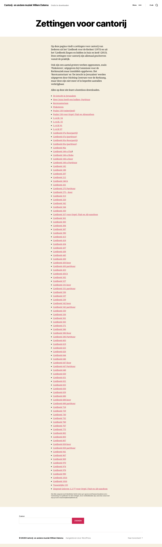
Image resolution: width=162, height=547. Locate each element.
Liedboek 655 (60, 385)
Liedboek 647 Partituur (65, 366)
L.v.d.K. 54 (58, 118)
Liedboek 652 (60, 381)
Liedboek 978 (60, 470)
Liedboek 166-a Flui (63, 151)
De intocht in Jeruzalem (65, 96)
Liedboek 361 (60, 218)
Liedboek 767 (60, 425)
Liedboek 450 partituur (65, 266)
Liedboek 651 (60, 377)
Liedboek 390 (60, 233)
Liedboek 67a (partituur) (65, 136)
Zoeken (22, 519)
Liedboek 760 (60, 422)
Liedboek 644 (60, 355)
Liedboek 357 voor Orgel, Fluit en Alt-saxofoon (77, 214)
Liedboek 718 (60, 407)
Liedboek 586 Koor (62, 333)
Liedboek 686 (60, 396)
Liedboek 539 (60, 299)
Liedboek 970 (60, 463)
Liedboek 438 (60, 251)
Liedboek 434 (60, 244)
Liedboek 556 (60, 314)
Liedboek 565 (60, 322)
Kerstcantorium (61, 103)
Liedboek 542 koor (62, 303)
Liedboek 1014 (60, 477)
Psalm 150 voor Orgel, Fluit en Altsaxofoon (75, 114)
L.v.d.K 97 (58, 129)
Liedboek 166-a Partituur (66, 162)
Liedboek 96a (60, 147)
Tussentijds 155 (61, 485)
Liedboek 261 (60, 185)
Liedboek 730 (60, 414)
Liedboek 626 (60, 351)
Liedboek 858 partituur (65, 448)
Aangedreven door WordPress (79, 541)
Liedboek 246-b (61, 181)
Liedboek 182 (60, 166)
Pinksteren (58, 107)
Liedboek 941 (60, 451)
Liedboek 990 (60, 474)
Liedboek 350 (60, 210)
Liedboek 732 (60, 418)
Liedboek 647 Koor (62, 362)
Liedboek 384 (60, 225)
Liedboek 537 (60, 296)
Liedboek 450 (60, 259)
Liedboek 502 (60, 277)
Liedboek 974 (60, 466)
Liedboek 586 (60, 329)
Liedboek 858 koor (62, 444)
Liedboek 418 (60, 240)
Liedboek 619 (60, 344)
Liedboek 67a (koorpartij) (66, 133)
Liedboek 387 (60, 229)
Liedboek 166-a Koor (63, 159)
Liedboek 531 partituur (65, 288)
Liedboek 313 (60, 196)
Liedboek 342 (60, 203)
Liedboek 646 (60, 359)
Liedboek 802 (60, 433)
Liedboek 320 (60, 199)
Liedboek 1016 (60, 481)
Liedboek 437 (60, 248)
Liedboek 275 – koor (63, 192)
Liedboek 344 (60, 207)
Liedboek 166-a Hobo (64, 155)
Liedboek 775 (60, 429)
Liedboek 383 (60, 222)
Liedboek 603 (60, 340)
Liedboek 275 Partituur (65, 188)
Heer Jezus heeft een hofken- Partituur (73, 99)
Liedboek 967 (60, 455)
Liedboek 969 (60, 459)
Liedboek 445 (60, 255)
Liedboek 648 (60, 370)
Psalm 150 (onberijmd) (64, 110)
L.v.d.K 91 (58, 125)
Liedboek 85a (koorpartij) (66, 140)
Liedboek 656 (60, 388)
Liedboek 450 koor (62, 262)
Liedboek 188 (60, 170)
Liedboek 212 (60, 177)
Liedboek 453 (60, 270)
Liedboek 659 (60, 392)
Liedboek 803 (60, 437)
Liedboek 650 (60, 374)
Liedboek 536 (60, 292)
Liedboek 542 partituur (65, 307)
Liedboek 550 (60, 310)
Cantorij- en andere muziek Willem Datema (28, 5)
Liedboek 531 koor (62, 285)
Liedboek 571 (60, 325)
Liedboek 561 (60, 318)
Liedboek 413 (60, 236)
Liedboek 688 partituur (65, 403)
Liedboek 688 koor (62, 399)
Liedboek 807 (60, 440)
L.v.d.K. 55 (58, 122)
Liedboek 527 (60, 281)
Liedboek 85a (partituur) (65, 144)
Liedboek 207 (60, 173)
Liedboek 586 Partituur (65, 336)
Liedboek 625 (60, 348)
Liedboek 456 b (61, 273)
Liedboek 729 (60, 411)
